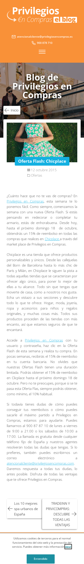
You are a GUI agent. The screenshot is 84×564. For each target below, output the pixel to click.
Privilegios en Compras (25, 201)
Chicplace (52, 239)
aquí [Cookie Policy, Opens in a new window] (68, 548)
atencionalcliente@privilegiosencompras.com (40, 463)
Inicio (15, 110)
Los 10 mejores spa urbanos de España (26, 508)
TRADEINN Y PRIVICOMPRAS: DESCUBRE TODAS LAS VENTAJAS (58, 514)
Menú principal (42, 51)
